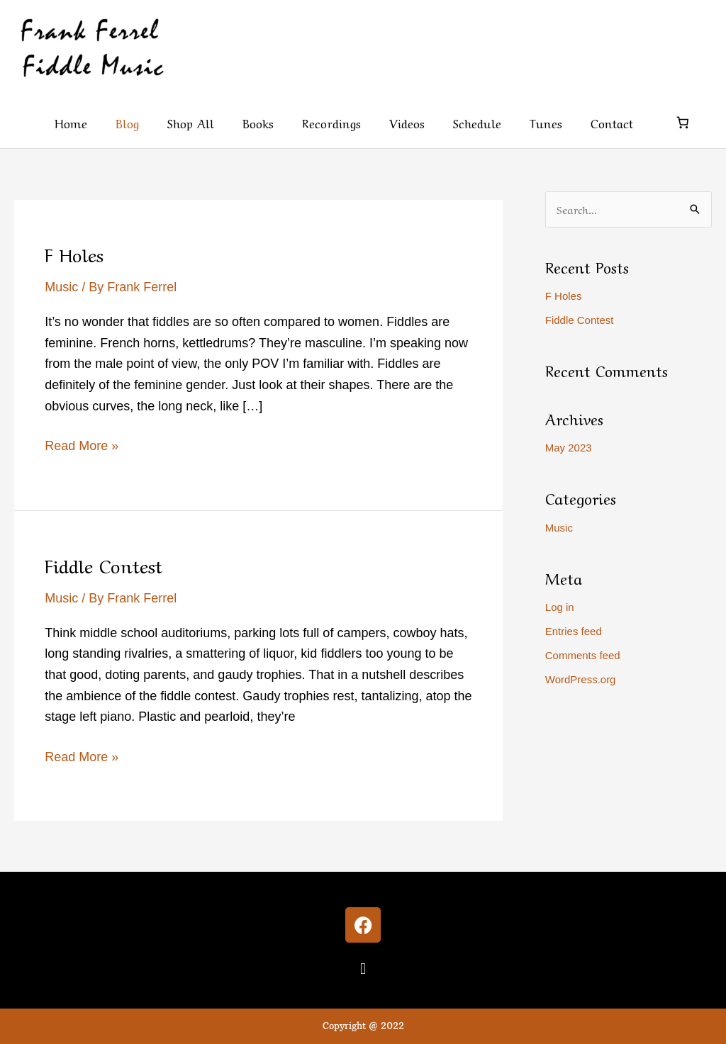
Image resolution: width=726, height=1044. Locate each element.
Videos (407, 122)
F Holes (74, 253)
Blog (127, 122)
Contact (612, 122)
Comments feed (582, 655)
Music (61, 287)
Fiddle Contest (103, 564)
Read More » (81, 444)
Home (71, 122)
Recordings (331, 122)
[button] (362, 968)
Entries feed (573, 631)
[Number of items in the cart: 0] (683, 123)
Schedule (477, 122)
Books (258, 122)
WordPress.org (580, 679)
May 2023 (568, 448)
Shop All (190, 122)
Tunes (546, 122)
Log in (559, 607)
